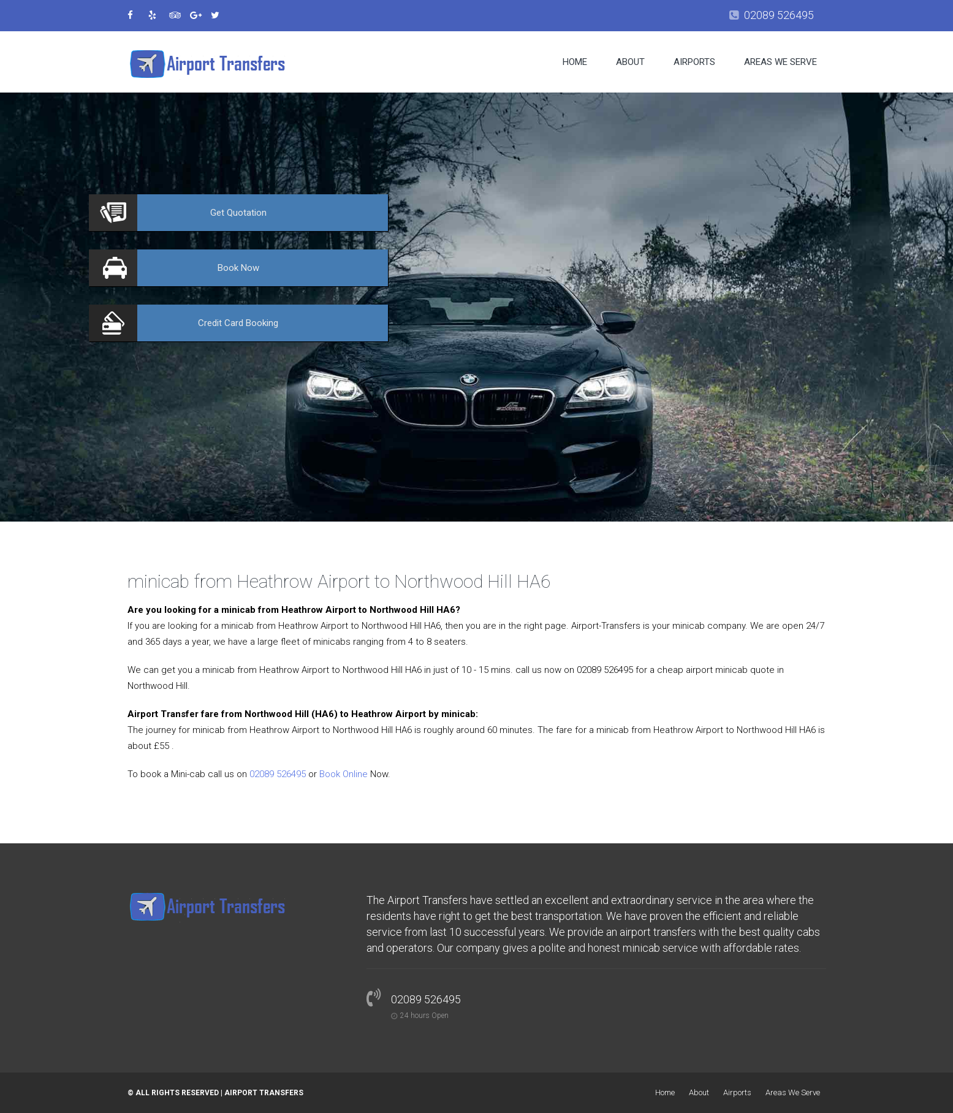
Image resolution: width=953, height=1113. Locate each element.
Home (575, 61)
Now (238, 267)
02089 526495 (779, 15)
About (630, 61)
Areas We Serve (780, 61)
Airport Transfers (263, 1092)
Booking (238, 323)
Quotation (238, 212)
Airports (694, 61)
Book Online (343, 774)
